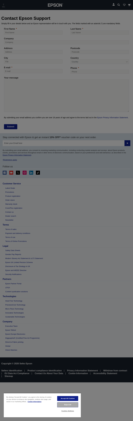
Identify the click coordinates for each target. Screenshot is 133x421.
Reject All (67, 404)
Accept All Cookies (68, 398)
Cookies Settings (67, 411)
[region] (42, 405)
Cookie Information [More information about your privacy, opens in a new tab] (34, 401)
